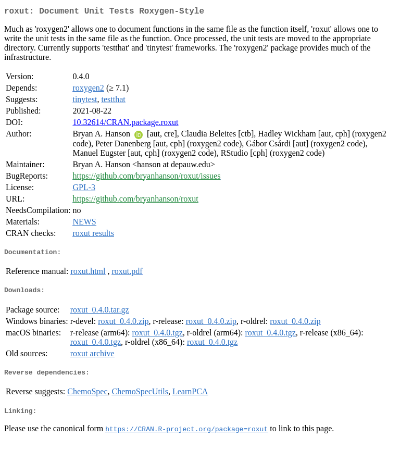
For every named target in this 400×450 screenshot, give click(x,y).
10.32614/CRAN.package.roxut (125, 124)
